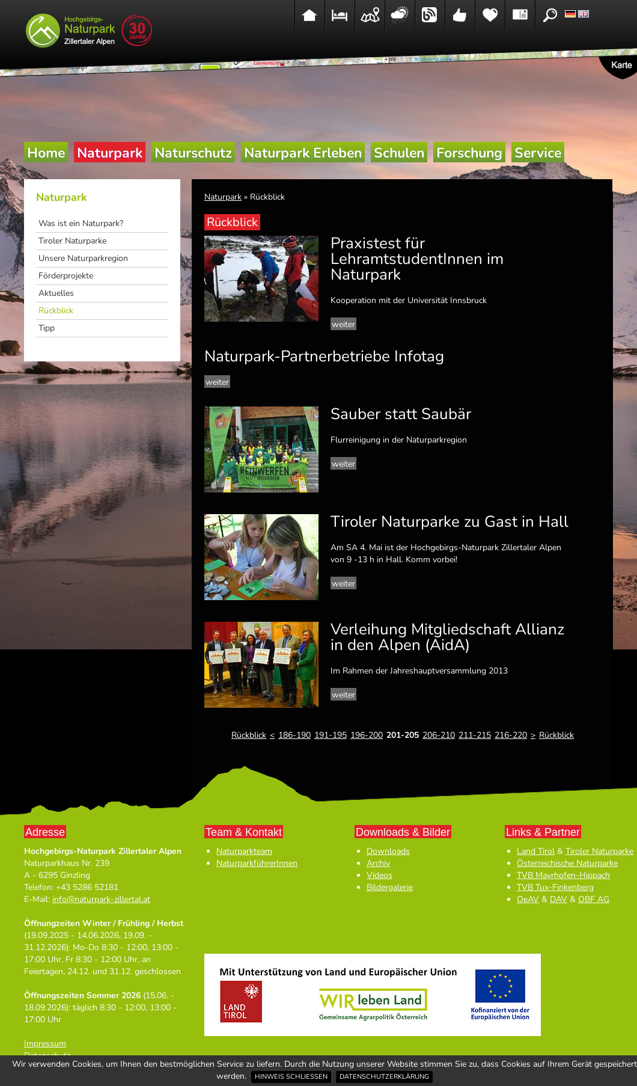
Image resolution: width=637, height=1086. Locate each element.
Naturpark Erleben (303, 153)
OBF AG (593, 899)
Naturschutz (193, 153)
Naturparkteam (244, 851)
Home (46, 153)
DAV (558, 899)
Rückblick (55, 310)
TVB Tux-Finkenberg (555, 887)
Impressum (45, 1043)
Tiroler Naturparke (72, 241)
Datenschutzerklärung (384, 1076)
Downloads (388, 851)
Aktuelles (56, 293)
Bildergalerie (390, 887)
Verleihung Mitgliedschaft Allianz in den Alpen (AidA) (447, 637)
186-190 (294, 735)
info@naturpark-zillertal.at (101, 899)
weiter (343, 324)
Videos (379, 875)
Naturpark (109, 153)
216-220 (511, 735)
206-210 (438, 735)
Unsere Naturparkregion (83, 258)
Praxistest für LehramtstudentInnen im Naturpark (417, 259)
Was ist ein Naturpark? (80, 223)
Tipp (46, 328)
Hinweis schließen (291, 1076)
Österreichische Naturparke (567, 863)
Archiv (378, 863)
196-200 (366, 735)
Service (537, 153)
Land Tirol (536, 851)
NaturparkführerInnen (256, 863)
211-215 (475, 735)
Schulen (399, 153)
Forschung (469, 153)
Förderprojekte (65, 275)
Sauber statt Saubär (401, 414)
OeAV (528, 899)
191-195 (330, 735)
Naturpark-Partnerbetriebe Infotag (324, 356)
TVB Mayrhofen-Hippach (563, 875)
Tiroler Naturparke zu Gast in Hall (449, 521)
